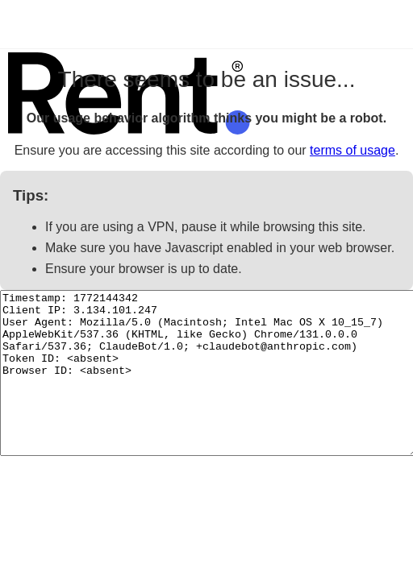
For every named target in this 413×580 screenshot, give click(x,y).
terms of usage (352, 150)
